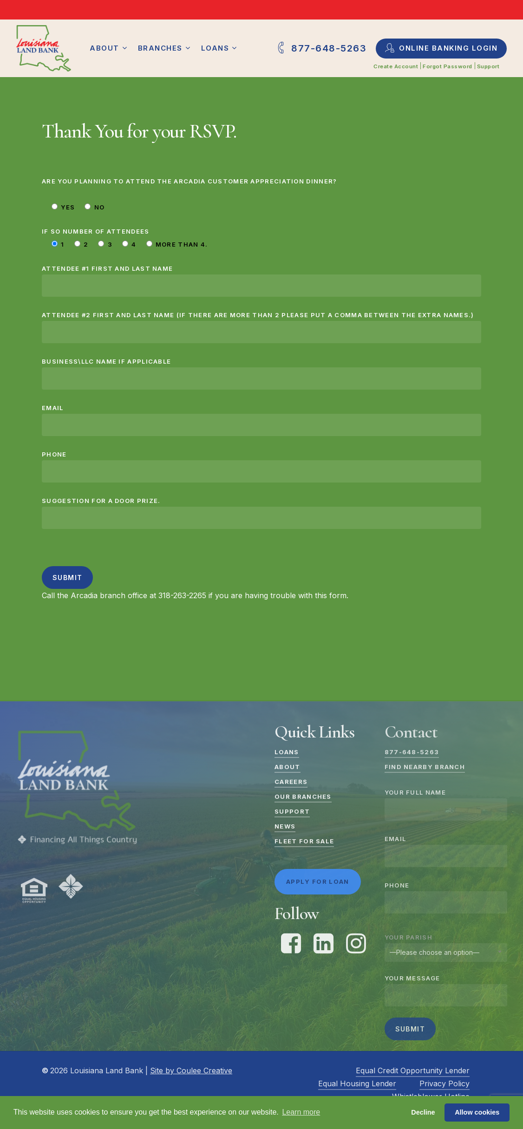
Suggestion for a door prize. (261, 513)
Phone (261, 466)
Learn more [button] (301, 1112)
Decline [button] (423, 1112)
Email (261, 420)
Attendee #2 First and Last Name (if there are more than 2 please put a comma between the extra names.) (261, 327)
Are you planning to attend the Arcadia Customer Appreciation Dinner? (189, 181)
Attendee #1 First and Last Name (261, 281)
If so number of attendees (96, 231)
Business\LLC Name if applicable (261, 374)
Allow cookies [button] (477, 1112)
